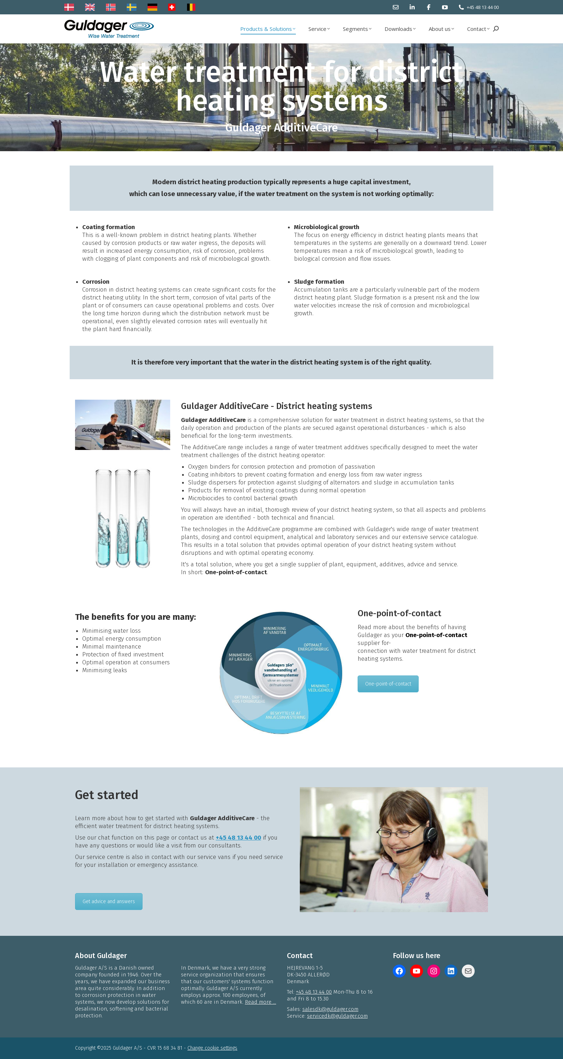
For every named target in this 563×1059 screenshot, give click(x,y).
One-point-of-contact (388, 684)
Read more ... (260, 1002)
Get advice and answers (109, 901)
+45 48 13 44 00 (483, 7)
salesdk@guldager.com (330, 1009)
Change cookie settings (212, 1048)
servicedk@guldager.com (337, 1016)
